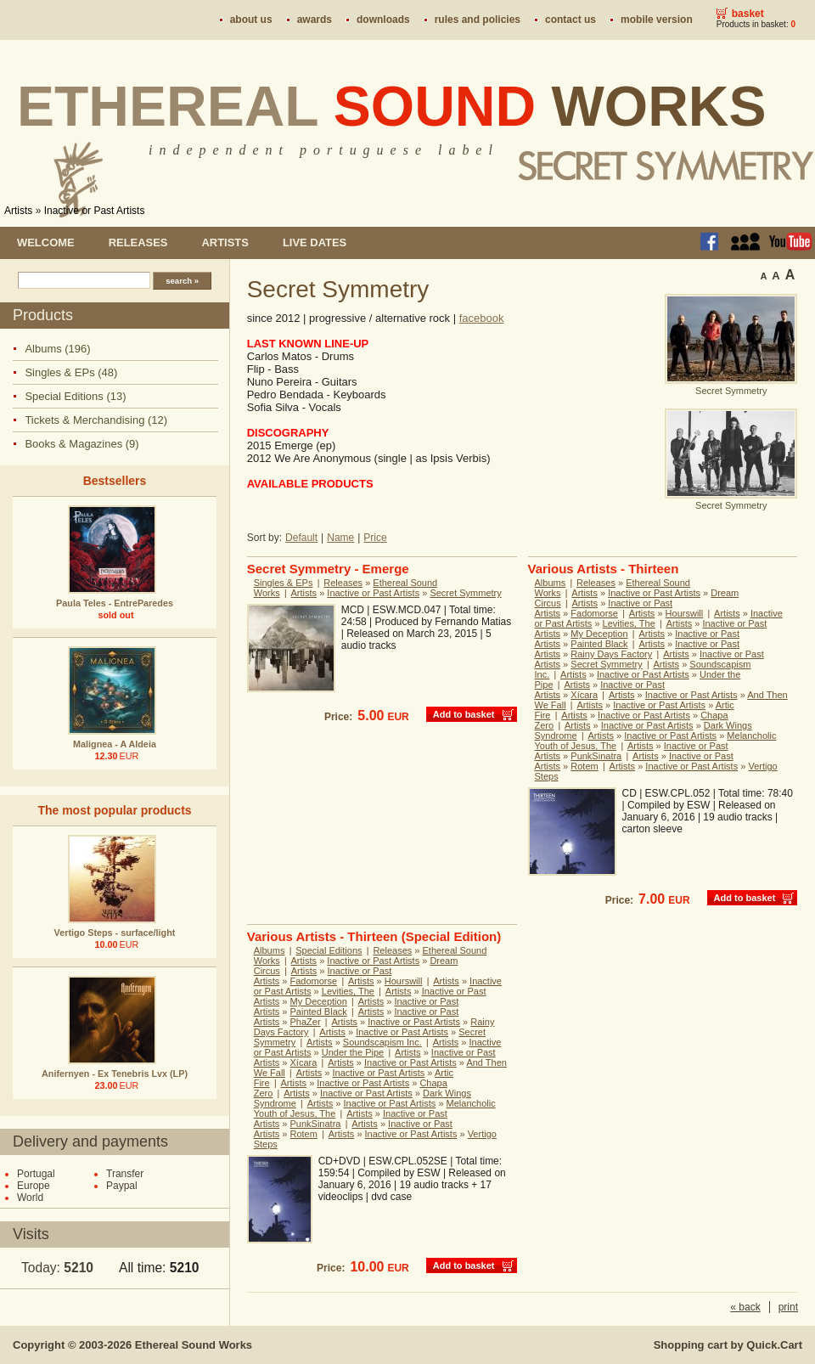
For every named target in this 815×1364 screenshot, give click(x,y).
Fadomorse (594, 613)
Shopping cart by (728, 1345)
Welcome (46, 242)
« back (745, 1307)
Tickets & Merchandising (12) (96, 420)
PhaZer (305, 1022)
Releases (138, 242)
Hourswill (685, 613)
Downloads (383, 19)
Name (340, 538)
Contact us (570, 19)
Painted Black (598, 644)
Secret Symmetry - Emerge (328, 568)
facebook (481, 318)
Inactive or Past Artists (94, 211)
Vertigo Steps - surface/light (115, 932)
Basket (748, 14)
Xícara (584, 695)
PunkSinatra (595, 756)
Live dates (314, 242)
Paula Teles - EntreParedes (114, 603)
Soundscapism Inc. (382, 1042)
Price (374, 538)
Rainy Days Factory (611, 654)
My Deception (598, 633)
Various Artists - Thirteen (603, 568)
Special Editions (328, 950)
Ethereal (392, 106)
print (788, 1307)
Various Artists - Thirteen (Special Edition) (374, 936)
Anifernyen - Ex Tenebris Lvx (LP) (115, 1073)
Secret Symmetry (465, 593)
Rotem (584, 766)
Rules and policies (477, 19)
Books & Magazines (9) (81, 443)
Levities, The (629, 623)
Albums (550, 583)
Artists (18, 211)
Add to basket (464, 714)
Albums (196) (57, 348)
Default (301, 538)
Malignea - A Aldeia (114, 744)
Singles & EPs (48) (71, 372)
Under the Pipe (353, 1052)
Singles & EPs (283, 583)
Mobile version (657, 19)
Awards (314, 19)
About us (251, 19)
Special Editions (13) (75, 396)
